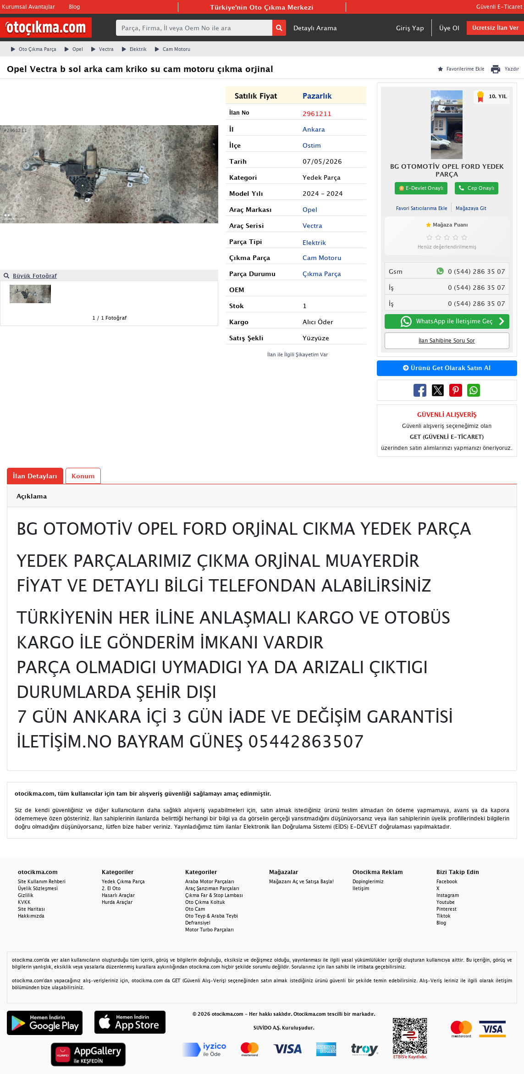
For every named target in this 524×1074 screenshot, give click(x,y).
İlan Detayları (35, 476)
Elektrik (134, 49)
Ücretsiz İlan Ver (495, 27)
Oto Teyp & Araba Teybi (211, 916)
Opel (74, 49)
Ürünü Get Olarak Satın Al (447, 367)
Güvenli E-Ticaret (499, 6)
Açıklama (32, 496)
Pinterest (446, 909)
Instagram (447, 895)
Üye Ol (449, 28)
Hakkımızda (31, 916)
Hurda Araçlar (117, 902)
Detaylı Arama (315, 28)
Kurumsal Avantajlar (28, 6)
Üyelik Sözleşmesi (38, 888)
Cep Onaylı (476, 188)
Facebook (447, 881)
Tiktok (443, 916)
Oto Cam (195, 909)
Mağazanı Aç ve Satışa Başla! (301, 881)
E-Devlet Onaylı (421, 188)
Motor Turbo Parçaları (209, 929)
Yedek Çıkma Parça (123, 881)
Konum (83, 476)
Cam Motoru (172, 49)
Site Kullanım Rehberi (42, 881)
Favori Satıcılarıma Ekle (421, 208)
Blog (74, 6)
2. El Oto (111, 888)
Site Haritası (31, 909)
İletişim (361, 888)
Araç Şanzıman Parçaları (212, 888)
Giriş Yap (410, 28)
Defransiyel (197, 922)
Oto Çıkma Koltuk (205, 902)
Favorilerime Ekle (461, 69)
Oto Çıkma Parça (33, 49)
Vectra (102, 49)
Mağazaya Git (471, 208)
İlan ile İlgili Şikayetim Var (297, 354)
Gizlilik (25, 895)
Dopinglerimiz (368, 881)
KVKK (24, 902)
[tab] (262, 496)
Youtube (445, 902)
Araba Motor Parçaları (209, 881)
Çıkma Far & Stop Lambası (214, 895)
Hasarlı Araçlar (118, 895)
